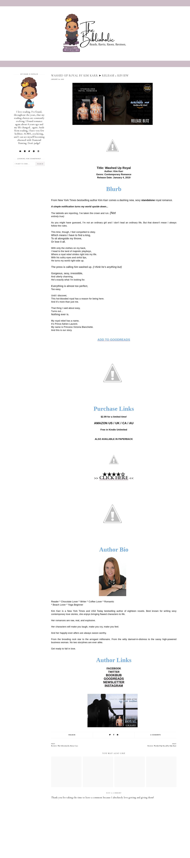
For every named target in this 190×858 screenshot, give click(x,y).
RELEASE (72, 735)
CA (124, 423)
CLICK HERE (113, 478)
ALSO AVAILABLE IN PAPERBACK (114, 439)
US (110, 423)
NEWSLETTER (113, 682)
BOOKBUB (114, 675)
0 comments (155, 735)
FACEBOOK (114, 668)
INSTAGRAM (114, 685)
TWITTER (114, 671)
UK (117, 423)
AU (131, 423)
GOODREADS (114, 678)
